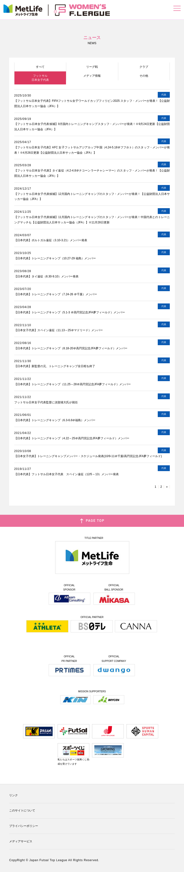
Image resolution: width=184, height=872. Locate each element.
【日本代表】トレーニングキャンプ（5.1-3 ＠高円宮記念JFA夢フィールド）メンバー (69, 312)
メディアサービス (20, 841)
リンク (13, 795)
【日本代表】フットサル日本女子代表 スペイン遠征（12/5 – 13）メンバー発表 (66, 474)
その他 (143, 75)
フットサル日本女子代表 (40, 78)
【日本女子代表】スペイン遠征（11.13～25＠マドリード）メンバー (58, 330)
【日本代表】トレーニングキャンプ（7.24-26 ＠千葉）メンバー (55, 294)
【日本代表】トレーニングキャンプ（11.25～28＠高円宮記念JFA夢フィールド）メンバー (72, 384)
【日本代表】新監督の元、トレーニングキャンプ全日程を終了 (54, 366)
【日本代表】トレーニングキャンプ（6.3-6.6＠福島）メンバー (55, 420)
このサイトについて (22, 810)
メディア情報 (92, 75)
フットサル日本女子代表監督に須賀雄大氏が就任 (46, 402)
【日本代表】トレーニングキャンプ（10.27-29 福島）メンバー (55, 258)
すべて (40, 67)
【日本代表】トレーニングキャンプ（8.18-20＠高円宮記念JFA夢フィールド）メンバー (70, 348)
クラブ (143, 67)
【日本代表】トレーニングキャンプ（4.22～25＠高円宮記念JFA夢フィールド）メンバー (71, 438)
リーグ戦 (92, 67)
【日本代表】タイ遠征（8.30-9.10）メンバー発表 (46, 276)
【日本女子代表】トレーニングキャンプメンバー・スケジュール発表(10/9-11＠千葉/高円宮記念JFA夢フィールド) (88, 456)
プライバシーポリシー (23, 826)
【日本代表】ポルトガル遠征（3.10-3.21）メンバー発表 (50, 240)
